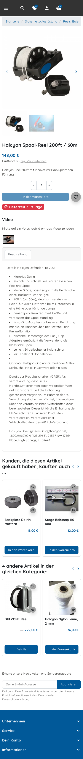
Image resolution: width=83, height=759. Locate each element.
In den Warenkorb (35, 197)
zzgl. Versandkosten (33, 161)
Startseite (12, 21)
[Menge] (41, 185)
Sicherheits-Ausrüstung (41, 21)
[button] (22, 8)
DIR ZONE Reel (16, 619)
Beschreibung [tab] (17, 254)
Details (21, 649)
